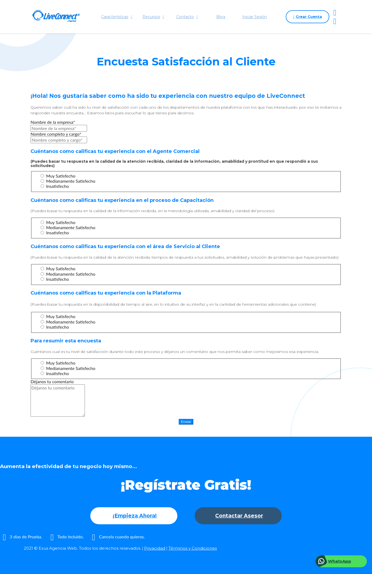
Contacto (187, 16)
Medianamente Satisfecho (68, 180)
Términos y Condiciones (192, 548)
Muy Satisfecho (58, 175)
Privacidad (154, 548)
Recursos (153, 16)
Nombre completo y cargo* (56, 133)
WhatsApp (339, 561)
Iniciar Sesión (254, 16)
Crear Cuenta (307, 17)
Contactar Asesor (239, 516)
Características (116, 16)
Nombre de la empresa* (53, 122)
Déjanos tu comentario (52, 381)
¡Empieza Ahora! (135, 516)
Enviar (186, 422)
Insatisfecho (55, 186)
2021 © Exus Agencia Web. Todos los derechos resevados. (82, 548)
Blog (220, 16)
